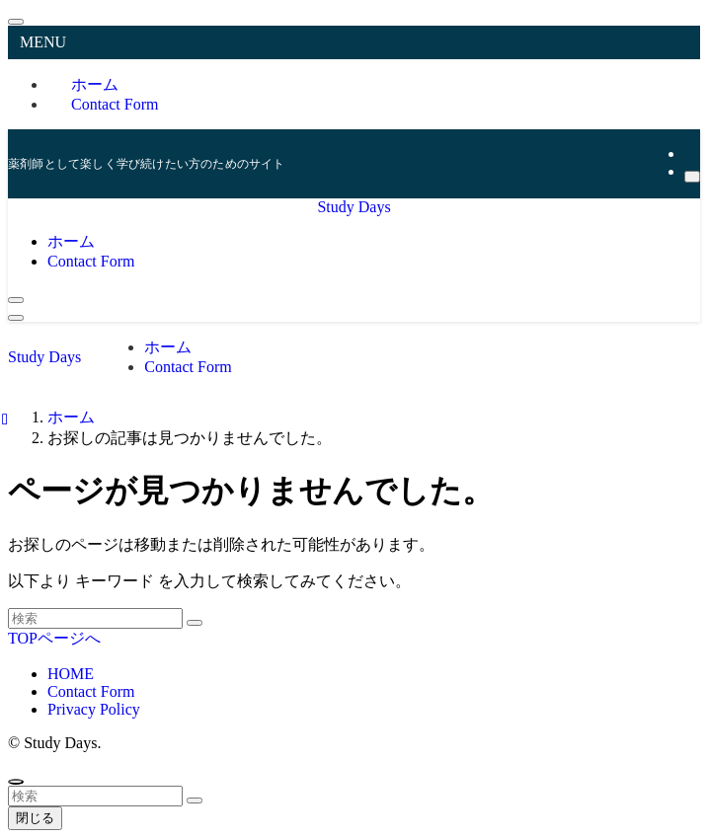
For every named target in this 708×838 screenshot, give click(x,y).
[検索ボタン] (16, 300)
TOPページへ (54, 638)
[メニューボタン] (16, 318)
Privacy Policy (93, 709)
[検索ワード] (95, 618)
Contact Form (114, 104)
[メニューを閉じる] (16, 22)
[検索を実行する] (194, 623)
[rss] (690, 153)
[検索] (692, 177)
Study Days (353, 206)
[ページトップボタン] (16, 782)
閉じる (35, 817)
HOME (70, 673)
